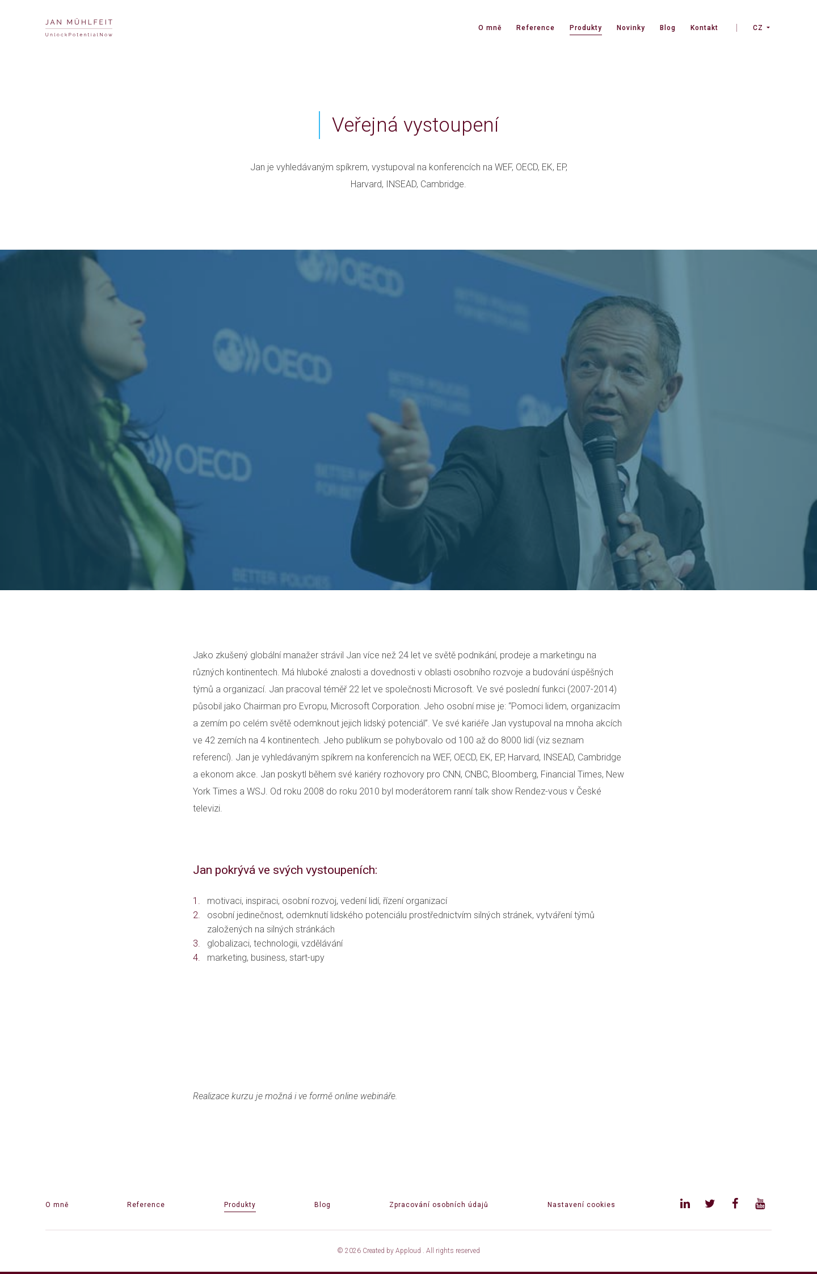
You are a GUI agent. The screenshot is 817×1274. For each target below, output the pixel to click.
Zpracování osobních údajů (438, 1205)
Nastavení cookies (582, 1205)
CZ (758, 28)
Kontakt (704, 28)
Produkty (586, 28)
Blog (668, 28)
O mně (490, 28)
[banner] (78, 28)
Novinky (631, 28)
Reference (535, 28)
